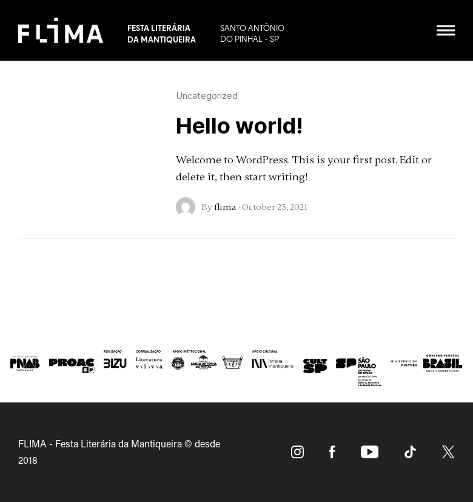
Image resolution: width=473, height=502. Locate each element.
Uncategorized (207, 95)
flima (225, 207)
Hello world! (239, 125)
